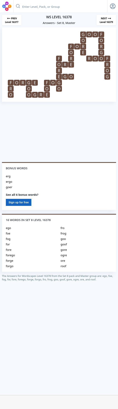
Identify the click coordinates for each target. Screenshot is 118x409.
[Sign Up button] (112, 6)
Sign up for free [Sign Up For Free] (19, 202)
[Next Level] (106, 20)
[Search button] (18, 6)
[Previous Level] (11, 20)
